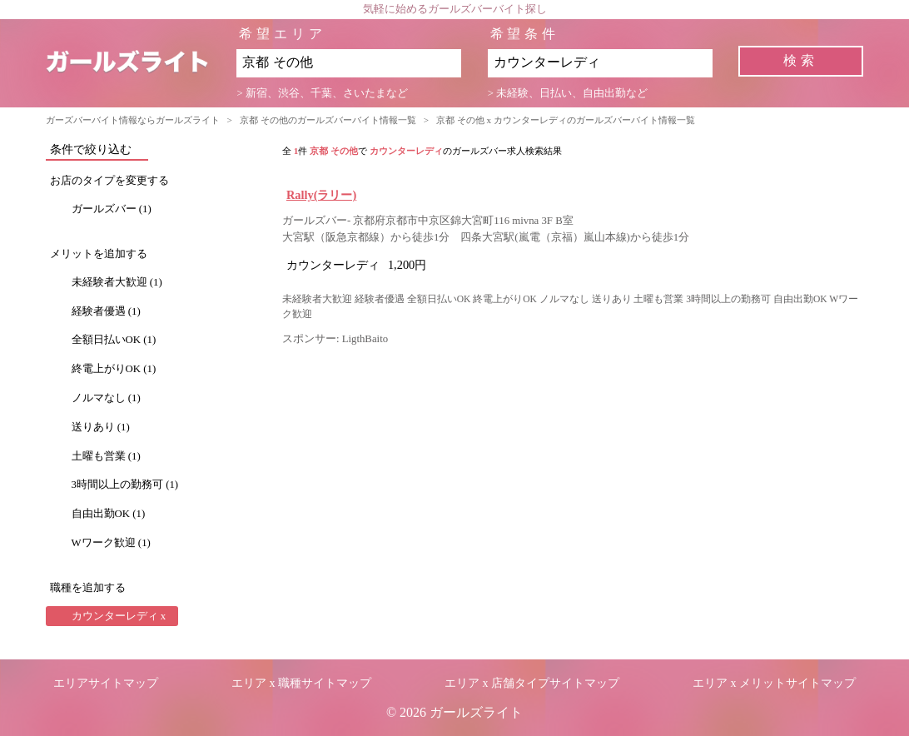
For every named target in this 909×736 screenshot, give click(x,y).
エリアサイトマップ (105, 683)
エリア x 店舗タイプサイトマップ (532, 683)
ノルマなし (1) (106, 398)
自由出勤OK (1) (109, 514)
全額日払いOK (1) (114, 340)
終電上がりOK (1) (114, 369)
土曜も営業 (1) (106, 456)
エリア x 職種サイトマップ (301, 683)
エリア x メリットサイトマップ (774, 683)
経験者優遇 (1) (106, 311)
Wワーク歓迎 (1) (111, 543)
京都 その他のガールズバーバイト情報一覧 (328, 120)
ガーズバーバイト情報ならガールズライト (133, 120)
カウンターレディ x (119, 616)
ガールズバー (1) (112, 209)
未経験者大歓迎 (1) (117, 282)
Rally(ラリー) (321, 194)
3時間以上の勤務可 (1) (125, 484)
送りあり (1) (101, 427)
